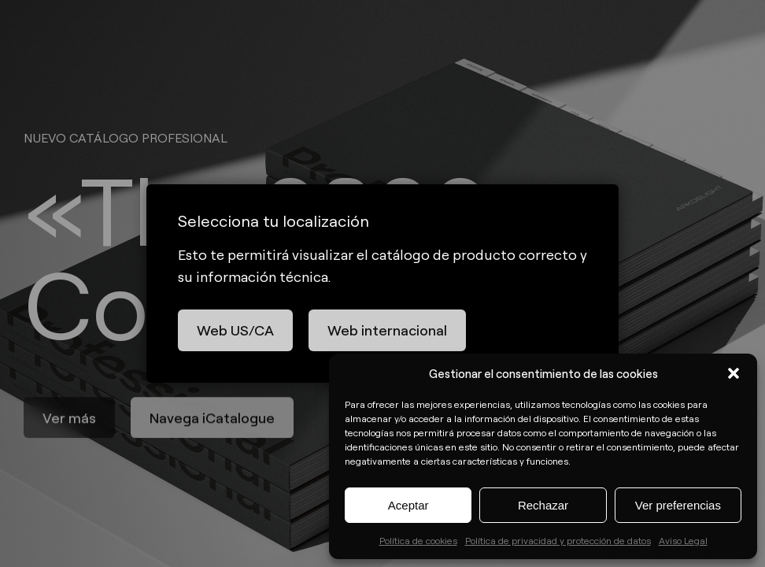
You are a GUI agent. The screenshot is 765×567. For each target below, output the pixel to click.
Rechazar (543, 505)
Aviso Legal (683, 540)
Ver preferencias (678, 505)
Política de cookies (418, 540)
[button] (733, 373)
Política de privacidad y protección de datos (558, 540)
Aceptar (408, 505)
